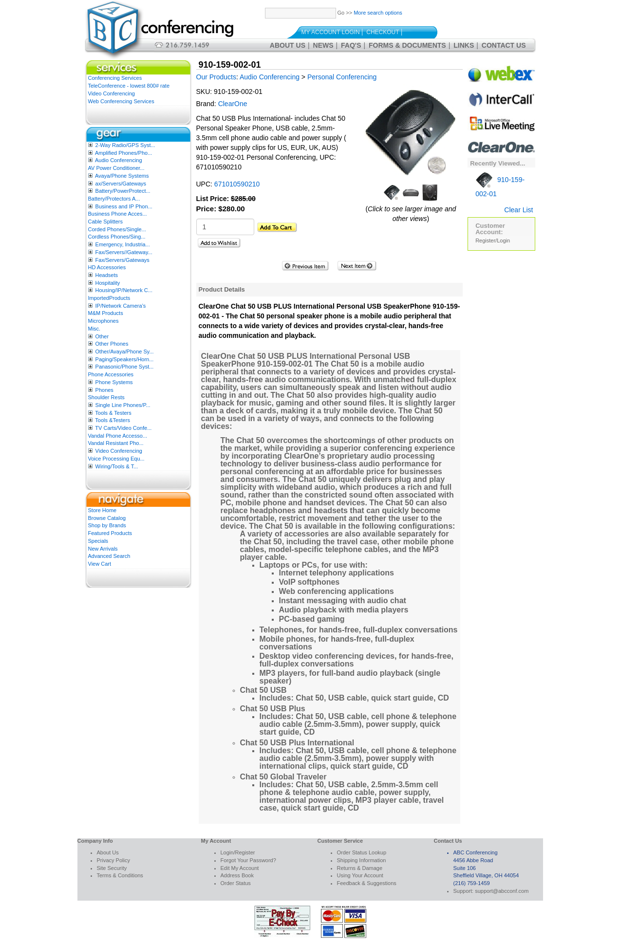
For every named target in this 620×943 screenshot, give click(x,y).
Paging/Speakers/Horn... (124, 359)
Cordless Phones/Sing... (117, 237)
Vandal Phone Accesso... (118, 436)
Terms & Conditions (120, 875)
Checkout (382, 32)
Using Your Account (360, 875)
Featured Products (110, 533)
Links (463, 45)
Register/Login (492, 240)
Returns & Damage (360, 868)
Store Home (102, 510)
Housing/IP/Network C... (123, 290)
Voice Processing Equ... (116, 459)
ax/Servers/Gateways (121, 183)
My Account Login (330, 32)
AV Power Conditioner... (116, 168)
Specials (98, 541)
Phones (104, 390)
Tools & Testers (113, 413)
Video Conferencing (111, 93)
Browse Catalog (107, 518)
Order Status (236, 883)
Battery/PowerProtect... (122, 191)
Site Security (112, 868)
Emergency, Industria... (122, 244)
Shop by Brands (107, 525)
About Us (287, 45)
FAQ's (351, 45)
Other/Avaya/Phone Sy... (124, 351)
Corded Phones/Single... (117, 229)
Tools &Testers (112, 420)
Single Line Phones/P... (122, 405)
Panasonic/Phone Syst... (124, 367)
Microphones (103, 321)
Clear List (518, 210)
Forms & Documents (407, 45)
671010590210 (237, 184)
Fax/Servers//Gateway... (123, 252)
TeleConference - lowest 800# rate (129, 86)
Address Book (237, 875)
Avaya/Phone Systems (122, 176)
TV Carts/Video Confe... (123, 428)
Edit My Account (240, 868)
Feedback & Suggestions (366, 883)
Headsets (106, 275)
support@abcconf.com (501, 891)
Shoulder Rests (106, 397)
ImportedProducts (109, 298)
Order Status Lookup (362, 852)
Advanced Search (109, 556)
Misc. (94, 329)
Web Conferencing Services (121, 101)
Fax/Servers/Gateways (122, 260)
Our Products (216, 77)
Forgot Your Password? (248, 860)
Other (102, 336)
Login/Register (238, 852)
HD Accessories (107, 267)
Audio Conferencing (118, 160)
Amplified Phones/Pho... (123, 153)
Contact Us (504, 45)
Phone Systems (114, 382)
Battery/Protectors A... (114, 199)
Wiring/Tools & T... (116, 466)
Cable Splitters (105, 221)
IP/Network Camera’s (120, 306)
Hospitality (107, 283)
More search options (378, 13)
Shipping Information (361, 860)
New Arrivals (103, 549)
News (323, 45)
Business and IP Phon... (123, 206)
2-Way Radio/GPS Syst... (125, 145)
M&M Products (105, 313)
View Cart (99, 564)
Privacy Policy (113, 860)
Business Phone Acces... (117, 214)
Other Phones (112, 344)
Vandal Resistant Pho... (116, 443)
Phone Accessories (111, 374)
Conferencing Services (115, 78)
